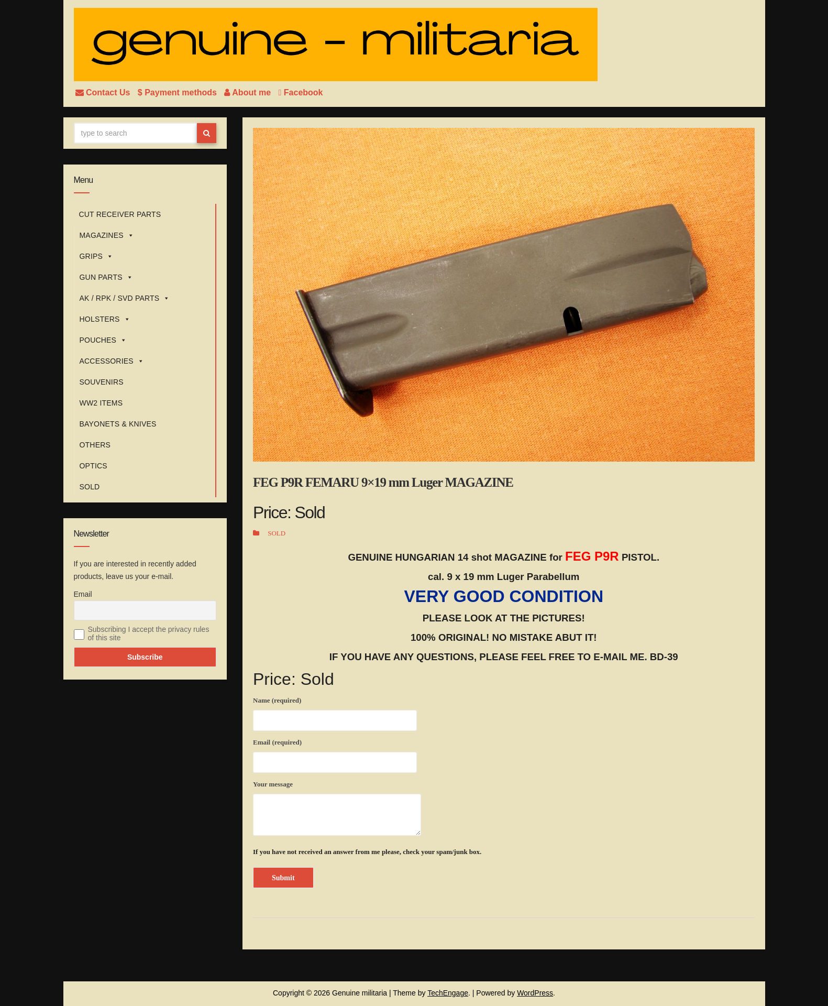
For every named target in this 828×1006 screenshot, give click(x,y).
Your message (337, 808)
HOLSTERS (105, 319)
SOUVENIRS (102, 382)
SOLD (90, 487)
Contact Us (104, 92)
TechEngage (447, 993)
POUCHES (103, 340)
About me (248, 92)
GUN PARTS (106, 277)
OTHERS (95, 445)
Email (83, 594)
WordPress (535, 993)
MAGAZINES (107, 235)
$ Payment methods (178, 92)
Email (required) (335, 754)
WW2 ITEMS (101, 403)
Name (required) (335, 712)
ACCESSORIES (112, 361)
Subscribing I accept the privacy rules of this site (148, 633)
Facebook (301, 92)
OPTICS (93, 466)
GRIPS (97, 256)
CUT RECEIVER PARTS (120, 214)
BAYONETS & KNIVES (118, 424)
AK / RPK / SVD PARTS (125, 298)
